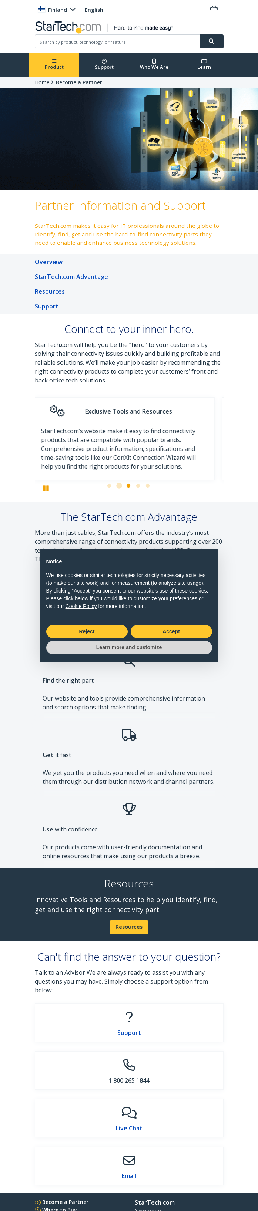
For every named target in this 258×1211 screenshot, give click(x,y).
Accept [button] (171, 631)
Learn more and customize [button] (129, 647)
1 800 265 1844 (129, 1080)
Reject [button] (86, 631)
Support (104, 64)
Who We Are (154, 64)
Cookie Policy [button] (81, 606)
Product (54, 64)
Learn (204, 64)
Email (129, 1176)
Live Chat (129, 1128)
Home (42, 82)
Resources (129, 926)
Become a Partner (79, 82)
